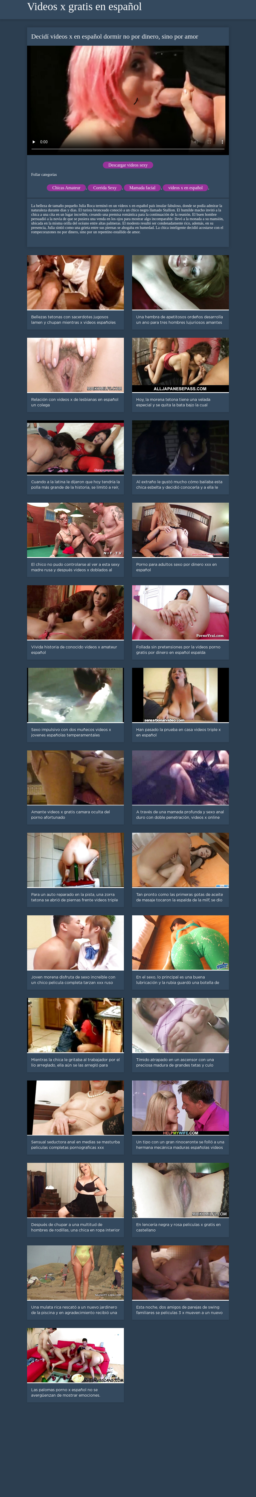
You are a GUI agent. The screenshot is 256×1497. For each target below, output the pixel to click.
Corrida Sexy (105, 187)
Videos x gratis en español (84, 6)
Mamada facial (142, 187)
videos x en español (185, 187)
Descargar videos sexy (128, 165)
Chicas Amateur (66, 187)
